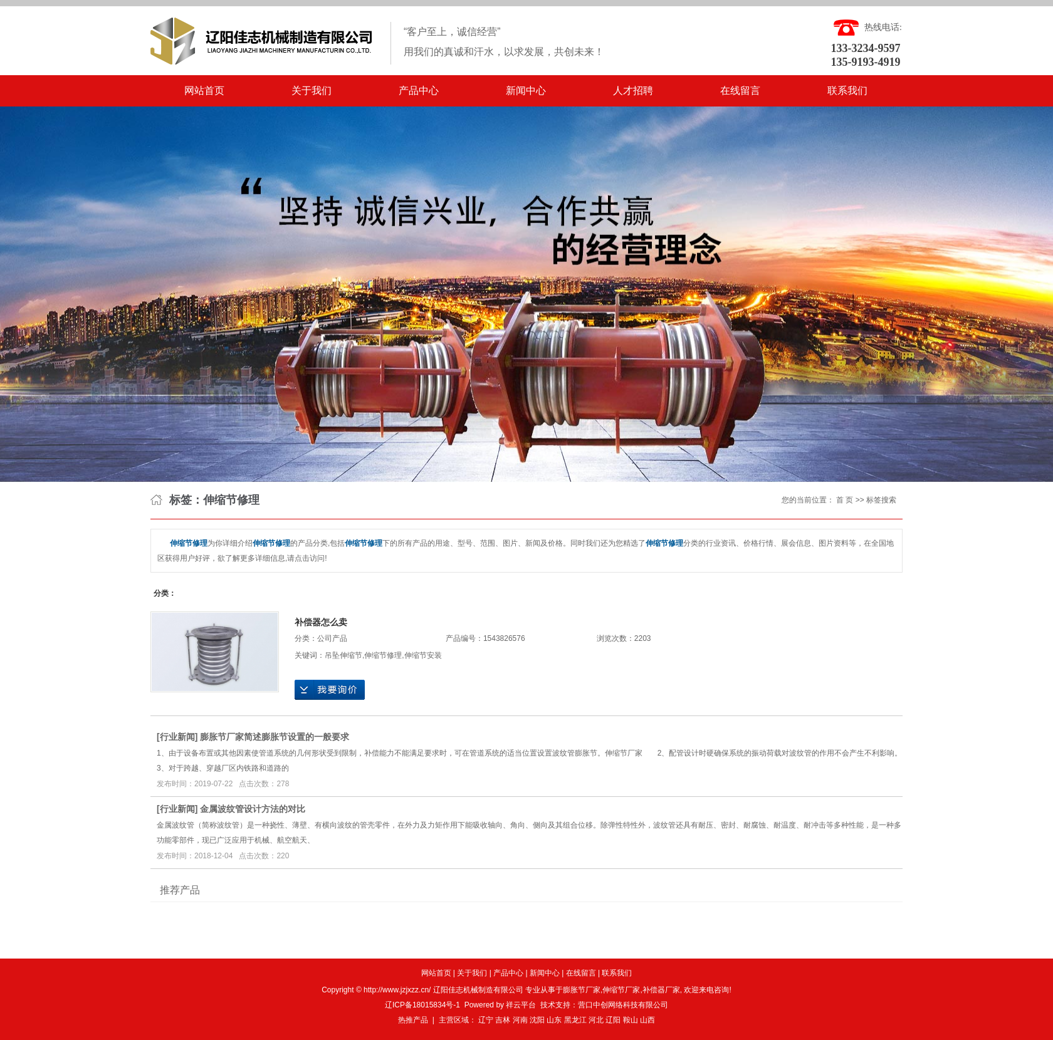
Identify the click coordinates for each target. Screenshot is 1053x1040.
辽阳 (613, 1020)
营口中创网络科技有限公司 (623, 1005)
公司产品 (332, 638)
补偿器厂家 (661, 989)
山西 (647, 1020)
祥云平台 (521, 1005)
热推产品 (413, 1020)
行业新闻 (177, 737)
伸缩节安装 (423, 655)
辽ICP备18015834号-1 (422, 1005)
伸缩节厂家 (621, 989)
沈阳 (537, 1020)
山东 (554, 1020)
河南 (520, 1020)
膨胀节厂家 (581, 989)
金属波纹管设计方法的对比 (252, 809)
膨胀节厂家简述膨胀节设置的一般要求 (274, 737)
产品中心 (419, 90)
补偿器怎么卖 (321, 622)
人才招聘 (633, 90)
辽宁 (485, 1020)
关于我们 (311, 90)
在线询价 (330, 690)
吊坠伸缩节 (343, 655)
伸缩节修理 (383, 655)
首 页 (844, 500)
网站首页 (204, 90)
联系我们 (847, 90)
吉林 (502, 1020)
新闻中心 (526, 90)
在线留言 (740, 90)
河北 (596, 1020)
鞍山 (630, 1020)
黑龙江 (575, 1020)
